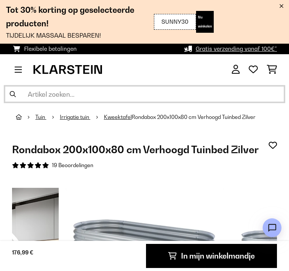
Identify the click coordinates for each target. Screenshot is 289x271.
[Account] (236, 69)
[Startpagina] (25, 117)
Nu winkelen (205, 21)
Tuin (40, 117)
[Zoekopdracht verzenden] (13, 94)
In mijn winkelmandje (211, 255)
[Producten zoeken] (144, 94)
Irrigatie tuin (75, 117)
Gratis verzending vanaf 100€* (236, 49)
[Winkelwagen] (272, 69)
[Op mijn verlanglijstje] (273, 145)
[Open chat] (272, 227)
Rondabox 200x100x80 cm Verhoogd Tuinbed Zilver (194, 117)
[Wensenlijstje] (253, 69)
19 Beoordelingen (72, 165)
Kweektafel (118, 117)
